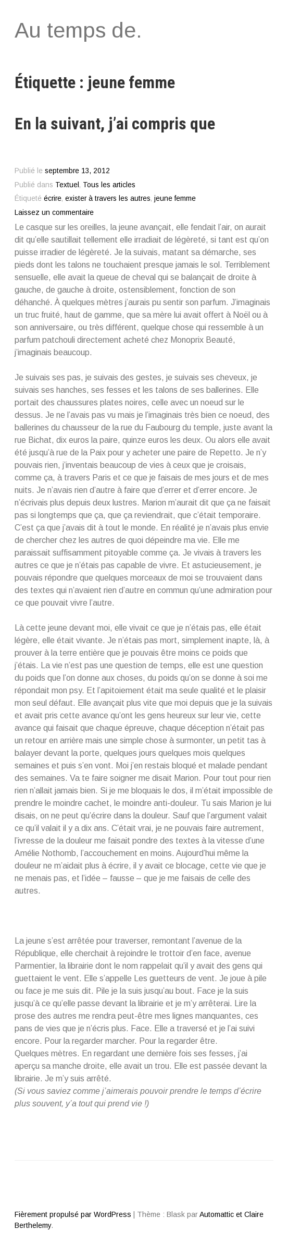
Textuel (67, 185)
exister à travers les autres (108, 198)
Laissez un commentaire (54, 212)
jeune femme (175, 198)
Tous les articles (109, 185)
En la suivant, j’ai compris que (115, 124)
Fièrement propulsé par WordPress (73, 1214)
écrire (52, 198)
